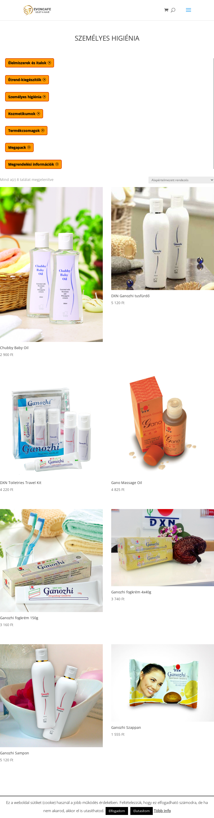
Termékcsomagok (24, 130)
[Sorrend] (181, 180)
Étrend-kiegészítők (24, 79)
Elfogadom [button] (117, 811)
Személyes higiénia (24, 96)
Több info (162, 810)
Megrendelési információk (31, 164)
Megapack (17, 147)
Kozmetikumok (21, 113)
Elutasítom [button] (141, 811)
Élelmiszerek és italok (27, 62)
